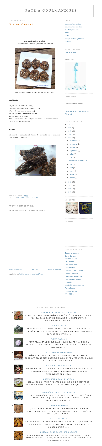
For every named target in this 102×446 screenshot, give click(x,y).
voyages (68, 41)
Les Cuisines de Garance (74, 285)
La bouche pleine (71, 273)
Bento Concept (70, 256)
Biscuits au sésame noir (78, 160)
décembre (73, 141)
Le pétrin (68, 282)
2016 (70, 128)
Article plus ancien (54, 269)
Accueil (34, 269)
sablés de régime (58, 405)
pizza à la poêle (58, 419)
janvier (72, 178)
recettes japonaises (72, 30)
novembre (73, 144)
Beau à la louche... (72, 253)
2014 (70, 134)
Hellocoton (80, 103)
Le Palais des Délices (73, 279)
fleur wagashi (59, 339)
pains (67, 36)
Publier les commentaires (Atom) (31, 274)
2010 (70, 189)
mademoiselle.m (71, 291)
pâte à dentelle (70, 52)
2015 (70, 131)
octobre (73, 147)
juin (71, 157)
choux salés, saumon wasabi (58, 379)
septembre (74, 151)
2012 (70, 182)
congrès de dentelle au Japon (59, 392)
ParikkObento (70, 288)
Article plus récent (15, 269)
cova (73, 103)
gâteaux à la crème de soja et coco (59, 312)
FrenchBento (70, 268)
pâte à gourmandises (51, 10)
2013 (70, 138)
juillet (72, 154)
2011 (70, 185)
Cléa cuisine (69, 262)
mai (71, 164)
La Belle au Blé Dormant (74, 270)
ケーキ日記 (69, 294)
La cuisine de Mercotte (73, 276)
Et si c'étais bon (71, 265)
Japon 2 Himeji (58, 326)
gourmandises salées (73, 24)
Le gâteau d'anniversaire (59, 352)
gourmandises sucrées (73, 27)
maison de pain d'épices (59, 366)
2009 (70, 192)
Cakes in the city (71, 259)
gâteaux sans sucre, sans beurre (58, 432)
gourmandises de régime (27, 197)
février (72, 174)
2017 (70, 124)
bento (67, 33)
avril (71, 168)
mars (72, 171)
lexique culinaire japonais (74, 39)
